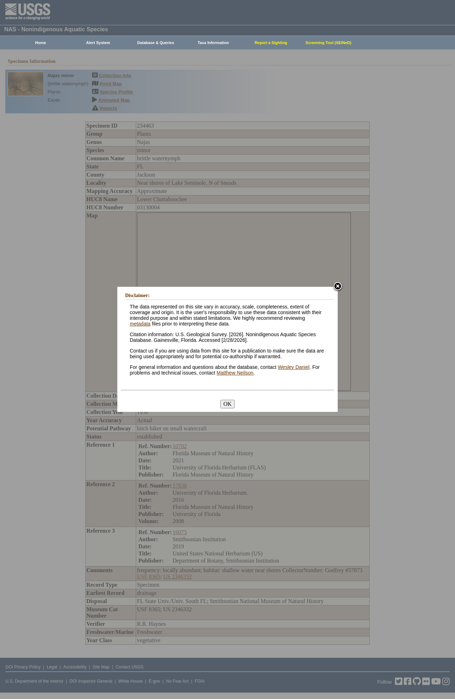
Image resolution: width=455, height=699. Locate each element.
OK (227, 404)
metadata (140, 324)
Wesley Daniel (293, 367)
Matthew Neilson (234, 373)
